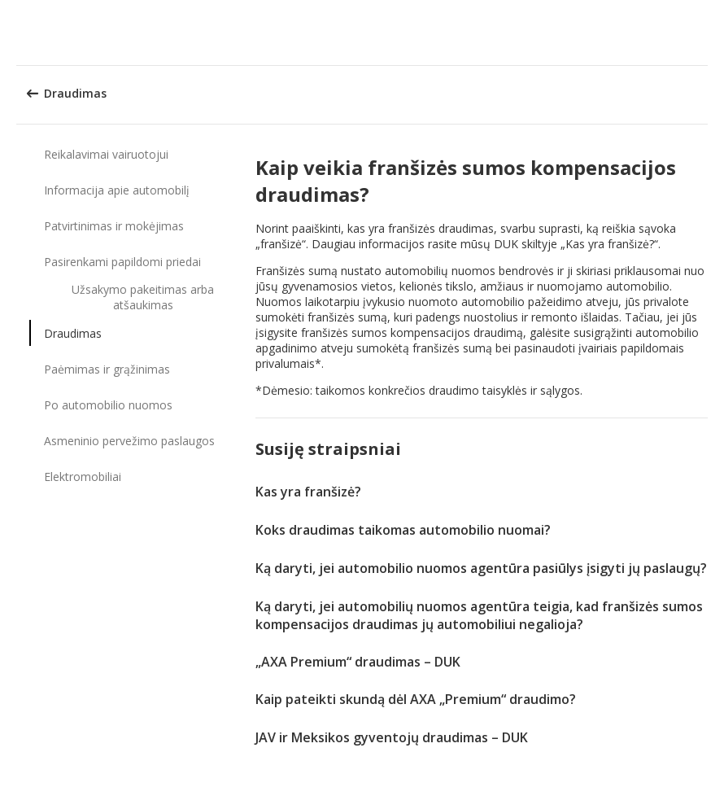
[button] (706, 32)
